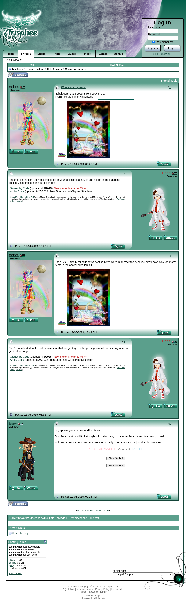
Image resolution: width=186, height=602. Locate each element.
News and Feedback (34, 69)
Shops (41, 53)
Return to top (93, 595)
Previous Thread (85, 510)
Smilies (12, 562)
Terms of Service (84, 589)
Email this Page (21, 533)
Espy (13, 423)
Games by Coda (19, 188)
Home (10, 53)
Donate (118, 53)
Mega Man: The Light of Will (22, 197)
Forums (26, 54)
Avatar (72, 53)
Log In (172, 48)
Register (153, 48)
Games (103, 53)
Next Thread (102, 510)
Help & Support (55, 69)
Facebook (93, 592)
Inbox (87, 53)
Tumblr (103, 592)
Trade (56, 53)
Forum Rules (15, 573)
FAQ (32, 65)
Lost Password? (162, 53)
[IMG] (11, 565)
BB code (13, 560)
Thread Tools (169, 80)
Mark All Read (117, 65)
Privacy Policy (102, 589)
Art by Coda (17, 191)
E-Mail (71, 589)
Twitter (82, 592)
